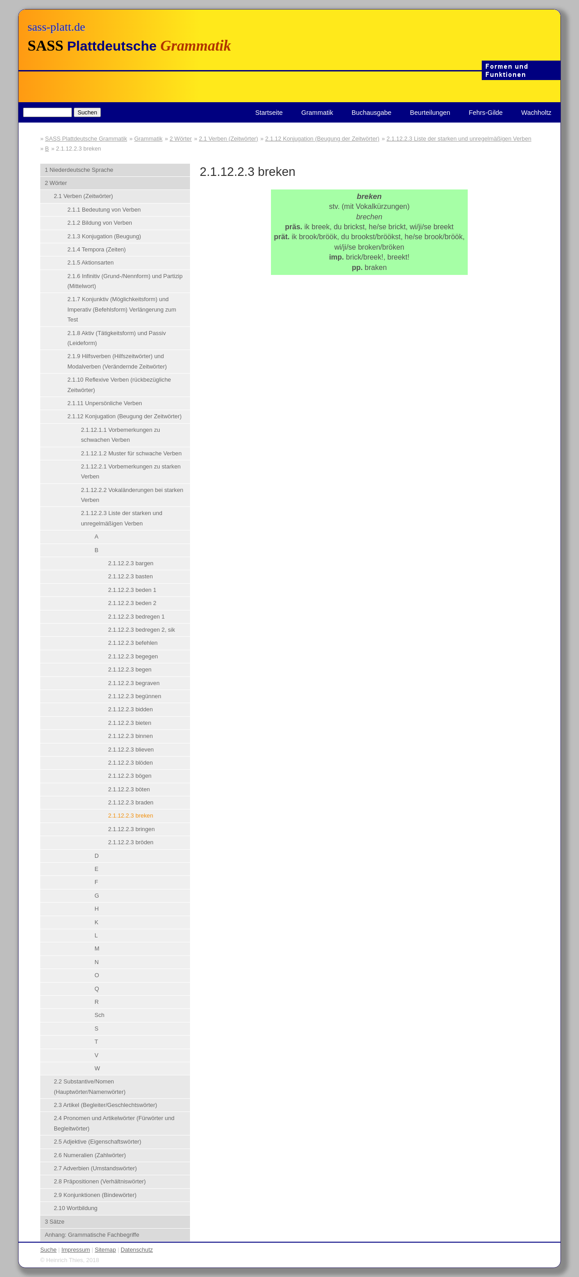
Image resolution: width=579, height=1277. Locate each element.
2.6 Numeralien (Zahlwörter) (90, 1155)
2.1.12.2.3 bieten (129, 722)
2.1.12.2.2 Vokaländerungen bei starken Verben (132, 495)
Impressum (76, 1249)
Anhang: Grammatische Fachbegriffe (92, 1234)
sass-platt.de (56, 26)
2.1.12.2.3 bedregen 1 (136, 616)
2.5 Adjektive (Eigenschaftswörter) (97, 1141)
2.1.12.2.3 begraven (134, 683)
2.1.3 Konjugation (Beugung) (104, 236)
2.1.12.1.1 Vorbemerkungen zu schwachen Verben (120, 434)
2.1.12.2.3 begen (130, 669)
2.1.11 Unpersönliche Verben (104, 403)
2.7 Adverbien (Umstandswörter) (95, 1168)
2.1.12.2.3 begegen (133, 656)
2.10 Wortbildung (76, 1208)
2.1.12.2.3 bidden (130, 709)
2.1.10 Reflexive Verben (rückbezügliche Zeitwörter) (119, 384)
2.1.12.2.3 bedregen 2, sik (141, 629)
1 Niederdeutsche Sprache (79, 169)
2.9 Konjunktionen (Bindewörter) (95, 1195)
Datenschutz (137, 1249)
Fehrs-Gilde (486, 112)
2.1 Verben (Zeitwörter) (228, 138)
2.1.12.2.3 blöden (130, 762)
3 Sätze (54, 1221)
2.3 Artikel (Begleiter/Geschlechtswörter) (105, 1105)
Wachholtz (536, 112)
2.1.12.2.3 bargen (130, 563)
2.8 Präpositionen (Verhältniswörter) (100, 1181)
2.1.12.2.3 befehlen (133, 642)
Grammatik (317, 112)
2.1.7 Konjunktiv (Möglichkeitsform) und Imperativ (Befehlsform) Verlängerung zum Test (121, 309)
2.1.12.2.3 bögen (130, 775)
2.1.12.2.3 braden (130, 802)
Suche (48, 1249)
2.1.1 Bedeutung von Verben (104, 209)
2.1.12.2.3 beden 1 (132, 589)
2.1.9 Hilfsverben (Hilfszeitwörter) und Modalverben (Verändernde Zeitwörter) (117, 361)
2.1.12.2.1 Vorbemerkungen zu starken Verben (131, 471)
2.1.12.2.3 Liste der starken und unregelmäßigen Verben (458, 138)
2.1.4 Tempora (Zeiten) (96, 249)
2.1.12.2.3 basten (130, 576)
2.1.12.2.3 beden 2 (132, 603)
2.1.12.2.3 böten (129, 789)
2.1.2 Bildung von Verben (99, 222)
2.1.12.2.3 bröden (130, 842)
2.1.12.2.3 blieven (131, 749)
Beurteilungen (430, 112)
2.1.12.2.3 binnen (130, 736)
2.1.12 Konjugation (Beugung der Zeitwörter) (322, 138)
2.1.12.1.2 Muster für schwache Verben (131, 453)
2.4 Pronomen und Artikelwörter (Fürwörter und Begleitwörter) (114, 1123)
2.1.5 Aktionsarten (90, 262)
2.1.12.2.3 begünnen (134, 696)
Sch (99, 1015)
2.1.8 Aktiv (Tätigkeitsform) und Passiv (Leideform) (116, 338)
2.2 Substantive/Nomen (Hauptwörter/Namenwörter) (90, 1086)
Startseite (269, 112)
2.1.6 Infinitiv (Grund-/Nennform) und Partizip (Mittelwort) (125, 281)
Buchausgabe (371, 112)
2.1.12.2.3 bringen (131, 829)
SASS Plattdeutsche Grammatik (86, 138)
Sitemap (105, 1249)
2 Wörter (181, 138)
